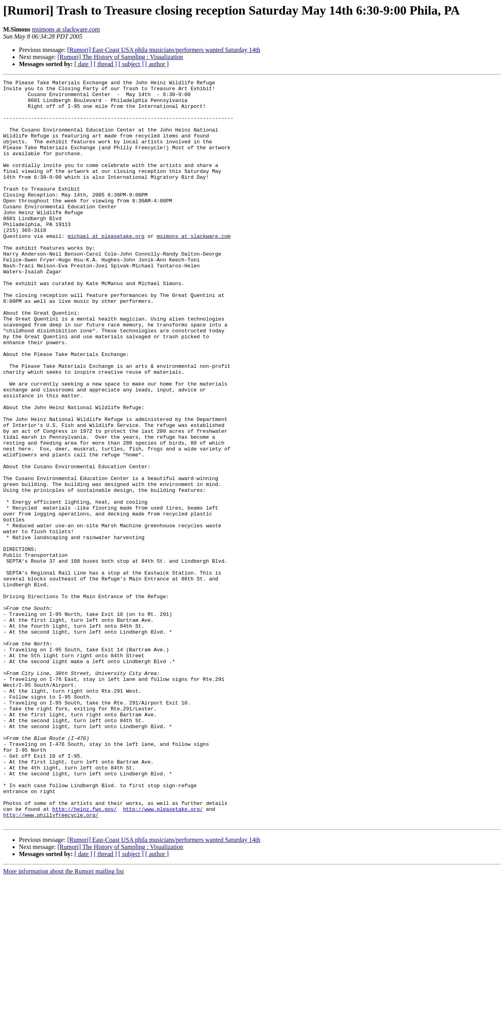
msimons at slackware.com (66, 29)
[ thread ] (105, 64)
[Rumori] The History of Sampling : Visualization (120, 57)
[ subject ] (131, 64)
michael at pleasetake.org (106, 267)
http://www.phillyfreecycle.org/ (50, 962)
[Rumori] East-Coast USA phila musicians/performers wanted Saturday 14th (163, 49)
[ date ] (83, 64)
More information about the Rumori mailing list (63, 1020)
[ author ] (157, 64)
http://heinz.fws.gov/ (84, 955)
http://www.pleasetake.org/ (163, 955)
